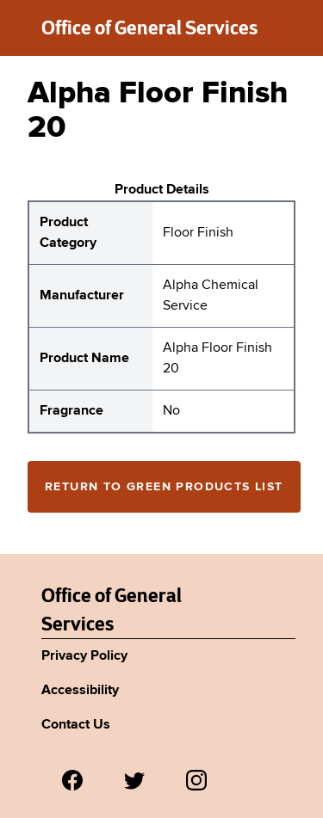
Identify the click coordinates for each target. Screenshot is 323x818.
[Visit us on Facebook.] (72, 780)
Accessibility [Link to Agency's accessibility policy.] (80, 691)
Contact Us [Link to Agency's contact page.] (75, 725)
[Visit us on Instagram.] (196, 780)
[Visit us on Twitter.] (134, 780)
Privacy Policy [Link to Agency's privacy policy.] (84, 656)
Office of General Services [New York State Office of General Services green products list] (149, 27)
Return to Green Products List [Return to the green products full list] (164, 487)
